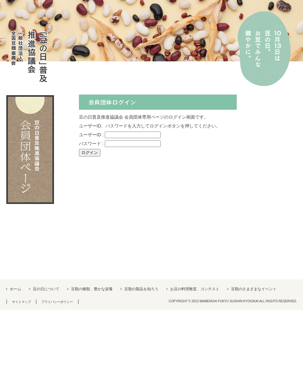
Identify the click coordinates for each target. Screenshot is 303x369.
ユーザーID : (92, 134)
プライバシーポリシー (57, 302)
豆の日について (46, 289)
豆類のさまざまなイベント (253, 289)
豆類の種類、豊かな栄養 (92, 289)
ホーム (15, 289)
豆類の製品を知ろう (141, 289)
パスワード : (92, 143)
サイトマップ (21, 302)
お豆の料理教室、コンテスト (194, 289)
